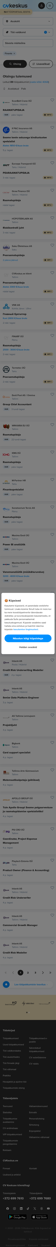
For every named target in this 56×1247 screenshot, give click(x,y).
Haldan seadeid (28, 647)
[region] (28, 623)
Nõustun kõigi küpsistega (28, 638)
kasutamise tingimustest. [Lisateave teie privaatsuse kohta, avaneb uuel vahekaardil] (26, 629)
